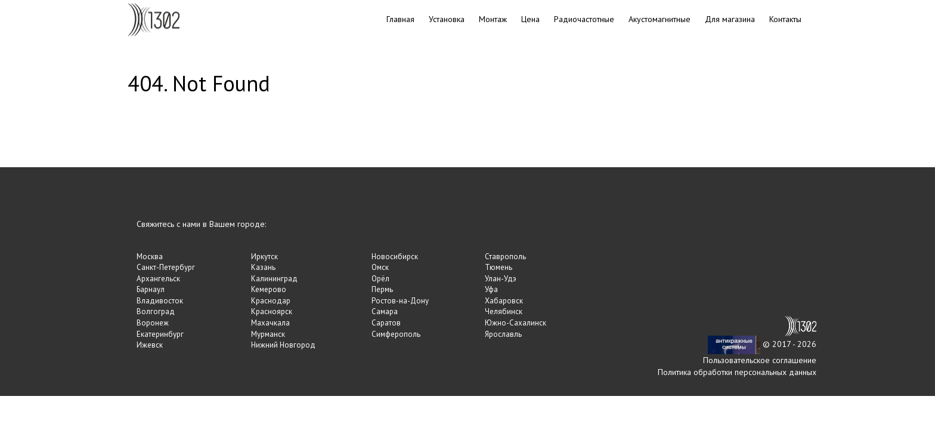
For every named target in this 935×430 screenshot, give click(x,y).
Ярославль (503, 334)
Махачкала (270, 323)
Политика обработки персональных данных (737, 372)
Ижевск (150, 345)
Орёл (380, 279)
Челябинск (503, 311)
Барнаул (151, 289)
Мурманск (268, 334)
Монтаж (493, 19)
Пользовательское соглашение (759, 360)
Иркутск (264, 256)
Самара (384, 311)
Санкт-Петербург (166, 267)
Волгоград (156, 311)
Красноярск (271, 311)
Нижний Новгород (283, 345)
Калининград (274, 279)
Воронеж (153, 323)
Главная (400, 19)
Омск (380, 267)
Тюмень (498, 267)
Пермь (382, 289)
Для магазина (730, 19)
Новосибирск (394, 256)
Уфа (491, 289)
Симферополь (395, 334)
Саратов (386, 323)
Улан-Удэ (500, 279)
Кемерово (268, 289)
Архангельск (158, 279)
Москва (150, 256)
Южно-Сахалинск (515, 323)
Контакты (785, 19)
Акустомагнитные (660, 19)
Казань (263, 267)
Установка (447, 19)
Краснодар (270, 301)
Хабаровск (504, 301)
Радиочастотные (584, 19)
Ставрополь (505, 256)
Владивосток (160, 301)
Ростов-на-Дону (400, 301)
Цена (530, 19)
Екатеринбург (160, 334)
